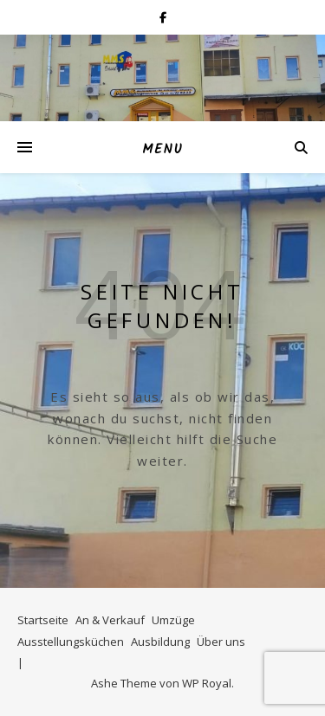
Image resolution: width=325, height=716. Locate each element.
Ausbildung (160, 641)
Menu (162, 149)
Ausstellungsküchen (70, 641)
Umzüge (173, 620)
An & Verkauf (110, 620)
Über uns (221, 641)
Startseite (42, 620)
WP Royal (206, 683)
